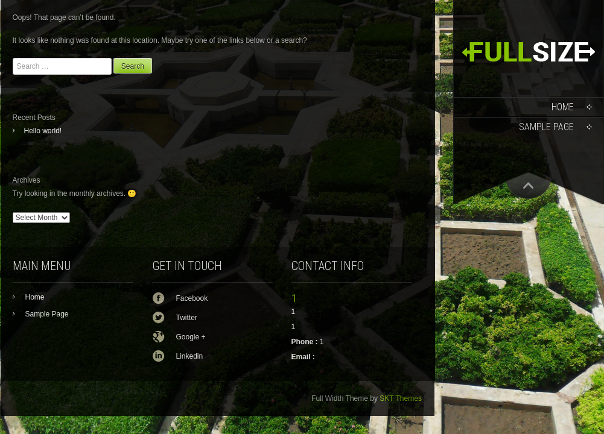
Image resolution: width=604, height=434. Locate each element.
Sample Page (546, 127)
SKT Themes (401, 398)
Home (563, 107)
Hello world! (43, 131)
